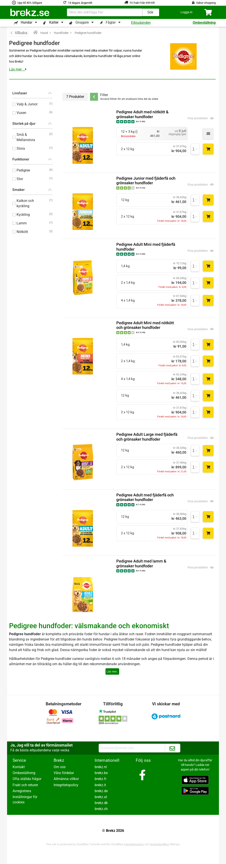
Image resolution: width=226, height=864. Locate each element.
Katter (53, 22)
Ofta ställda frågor (27, 779)
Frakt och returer (25, 785)
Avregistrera (22, 791)
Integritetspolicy (66, 785)
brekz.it (100, 785)
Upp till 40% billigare (29, 2)
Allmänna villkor (66, 779)
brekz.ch (101, 809)
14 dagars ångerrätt (80, 2)
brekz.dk (101, 803)
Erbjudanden (141, 22)
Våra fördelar (64, 773)
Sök (150, 12)
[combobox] (104, 12)
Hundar (26, 22)
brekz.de (101, 791)
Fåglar (111, 22)
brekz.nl (101, 767)
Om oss (60, 767)
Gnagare (82, 22)
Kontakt (19, 767)
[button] (186, 12)
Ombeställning (204, 22)
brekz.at (101, 797)
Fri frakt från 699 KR (142, 2)
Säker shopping (206, 2)
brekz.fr (100, 779)
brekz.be (101, 773)
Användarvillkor (159, 844)
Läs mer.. (112, 671)
